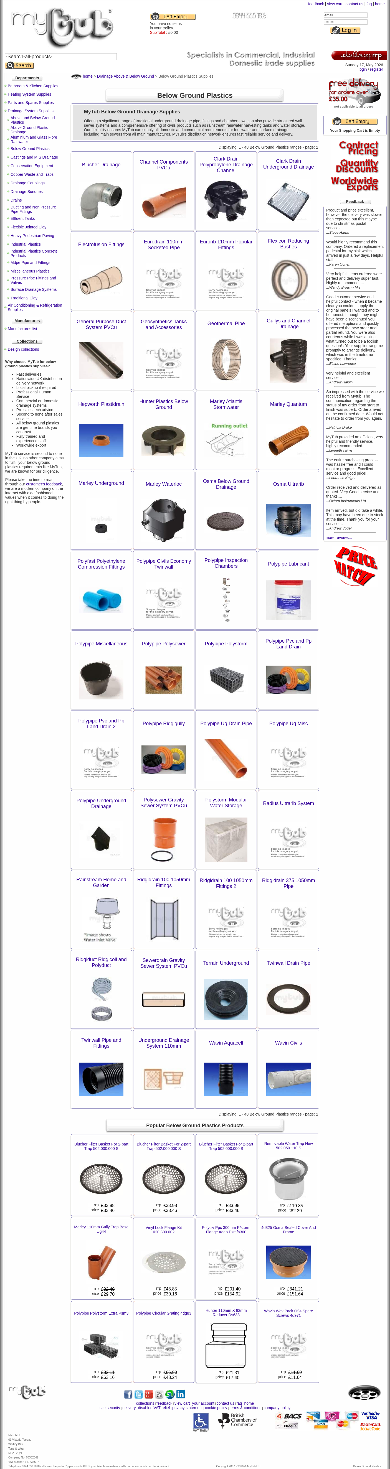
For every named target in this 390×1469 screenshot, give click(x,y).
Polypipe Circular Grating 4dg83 (163, 1313)
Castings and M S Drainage (34, 157)
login (363, 69)
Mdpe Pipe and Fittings (30, 262)
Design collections (23, 349)
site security (110, 1408)
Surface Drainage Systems (34, 289)
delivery (129, 1408)
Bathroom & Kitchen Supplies (33, 86)
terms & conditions (245, 1408)
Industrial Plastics (26, 244)
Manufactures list (22, 329)
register (376, 69)
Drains (16, 200)
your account (203, 1403)
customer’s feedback (44, 484)
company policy (277, 1408)
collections (145, 1403)
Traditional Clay (24, 298)
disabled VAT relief (154, 1408)
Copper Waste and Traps (32, 174)
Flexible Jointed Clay (28, 227)
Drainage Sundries (27, 191)
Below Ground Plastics (30, 148)
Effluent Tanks (23, 218)
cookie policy (216, 1408)
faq (369, 4)
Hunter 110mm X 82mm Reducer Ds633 (226, 1312)
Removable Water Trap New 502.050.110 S (288, 1145)
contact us (354, 4)
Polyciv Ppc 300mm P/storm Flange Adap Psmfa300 (226, 1229)
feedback (316, 4)
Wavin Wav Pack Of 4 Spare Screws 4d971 (288, 1313)
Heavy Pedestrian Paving (32, 235)
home (380, 4)
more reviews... (339, 537)
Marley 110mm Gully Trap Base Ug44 (101, 1229)
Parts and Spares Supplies (31, 102)
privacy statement (187, 1408)
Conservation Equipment (32, 166)
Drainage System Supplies (31, 111)
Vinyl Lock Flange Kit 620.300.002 (164, 1229)
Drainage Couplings (28, 183)
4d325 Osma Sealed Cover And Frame (288, 1229)
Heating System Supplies (29, 94)
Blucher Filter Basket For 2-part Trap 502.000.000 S (101, 1146)
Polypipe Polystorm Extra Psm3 (101, 1313)
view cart (334, 4)
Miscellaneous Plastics (30, 271)
